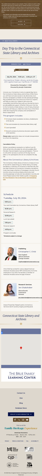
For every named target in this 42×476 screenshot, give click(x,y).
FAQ (27, 441)
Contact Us (21, 393)
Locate (2, 333)
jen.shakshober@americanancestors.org (30, 297)
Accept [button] (20, 21)
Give (21, 398)
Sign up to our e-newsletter (19, 414)
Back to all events (11, 41)
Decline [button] (20, 24)
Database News (21, 408)
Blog (21, 403)
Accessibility (35, 441)
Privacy (7, 441)
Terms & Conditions (17, 441)
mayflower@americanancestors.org (28, 261)
